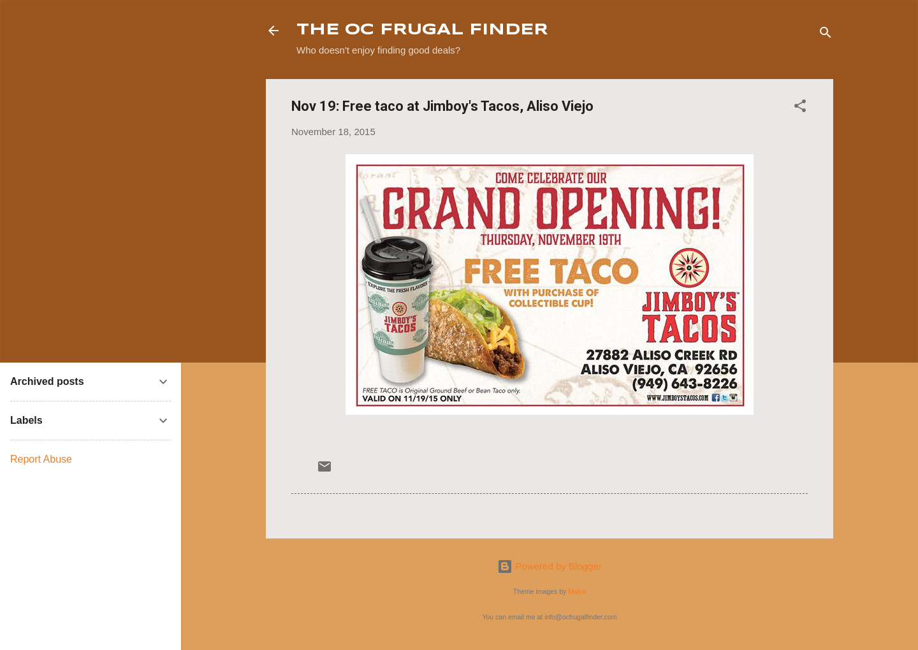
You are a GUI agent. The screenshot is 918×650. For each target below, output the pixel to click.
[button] (800, 108)
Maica (577, 591)
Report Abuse (41, 459)
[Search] (825, 34)
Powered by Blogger (549, 566)
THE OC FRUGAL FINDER (422, 30)
